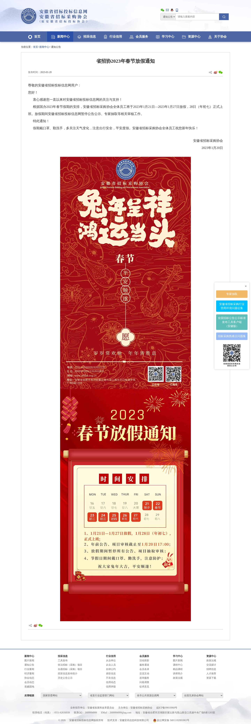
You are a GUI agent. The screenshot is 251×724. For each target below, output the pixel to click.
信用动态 (111, 682)
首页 (34, 36)
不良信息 (111, 678)
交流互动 (144, 673)
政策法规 (178, 678)
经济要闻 (29, 673)
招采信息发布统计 (67, 673)
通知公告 (29, 665)
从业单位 (111, 660)
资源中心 (190, 36)
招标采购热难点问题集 (232, 336)
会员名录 (144, 669)
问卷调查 (144, 682)
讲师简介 (178, 673)
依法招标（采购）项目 (70, 665)
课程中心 (178, 665)
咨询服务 (144, 678)
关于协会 (217, 36)
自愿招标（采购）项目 (70, 669)
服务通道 (144, 665)
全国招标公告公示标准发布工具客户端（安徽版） (232, 322)
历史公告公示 (65, 678)
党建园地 (29, 686)
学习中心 (164, 36)
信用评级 (111, 686)
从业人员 (111, 665)
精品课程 (178, 669)
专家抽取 (231, 293)
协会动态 (29, 678)
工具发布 (63, 660)
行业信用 (112, 36)
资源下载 (211, 678)
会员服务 (138, 36)
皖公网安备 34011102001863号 (171, 720)
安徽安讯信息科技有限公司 (134, 720)
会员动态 (29, 682)
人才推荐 (211, 673)
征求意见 (144, 686)
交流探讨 (211, 665)
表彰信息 (111, 673)
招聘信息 (211, 669)
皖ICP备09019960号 (167, 707)
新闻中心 (60, 36)
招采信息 (86, 36)
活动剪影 (144, 660)
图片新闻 (29, 660)
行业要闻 (29, 669)
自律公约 (111, 669)
